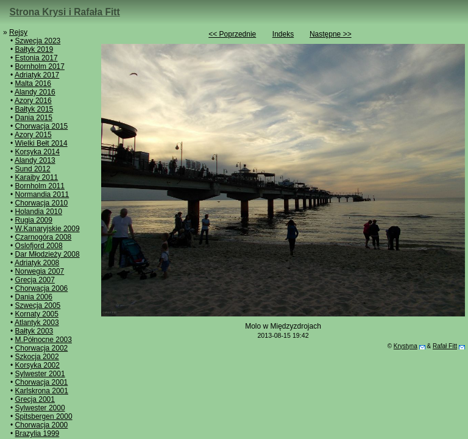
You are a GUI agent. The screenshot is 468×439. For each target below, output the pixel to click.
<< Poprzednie (232, 34)
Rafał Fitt (445, 346)
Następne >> (331, 34)
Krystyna (405, 346)
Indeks (283, 34)
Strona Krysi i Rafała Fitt (65, 12)
